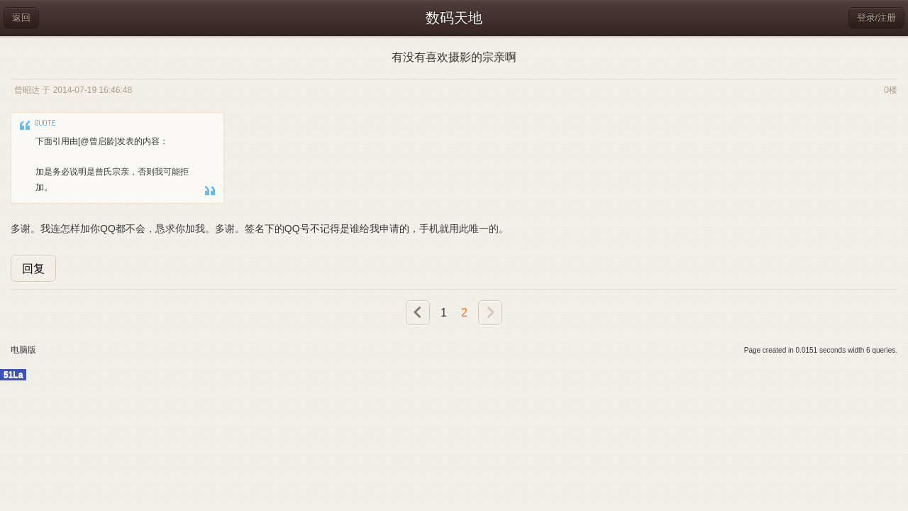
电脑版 (23, 350)
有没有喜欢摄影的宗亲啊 (454, 57)
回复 (33, 269)
